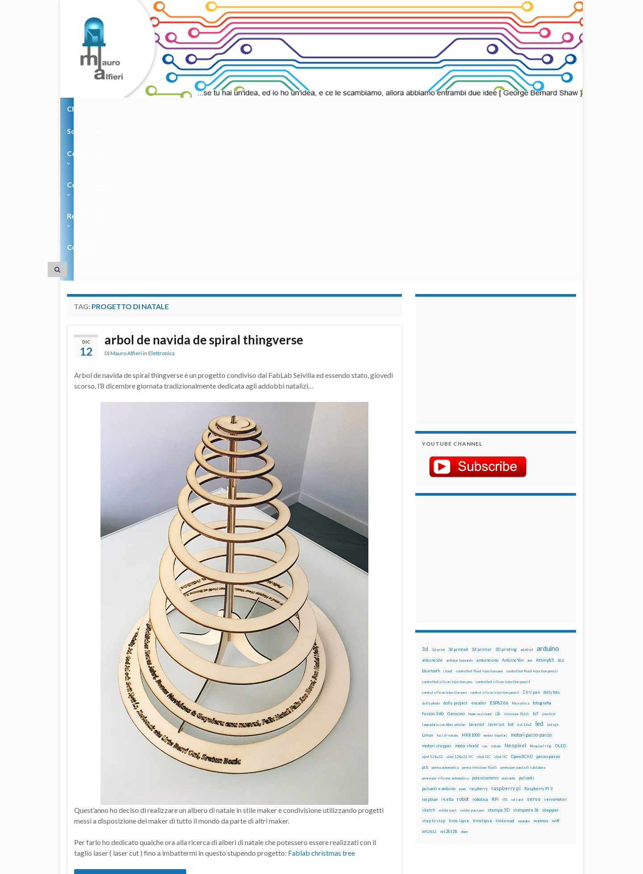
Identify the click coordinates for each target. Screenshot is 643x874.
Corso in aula (255, 108)
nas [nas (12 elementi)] (485, 585)
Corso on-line (192, 108)
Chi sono (83, 108)
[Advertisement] (478, 198)
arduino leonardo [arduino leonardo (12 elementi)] (459, 499)
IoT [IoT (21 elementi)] (536, 553)
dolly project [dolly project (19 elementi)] (455, 542)
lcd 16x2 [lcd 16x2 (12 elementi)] (524, 564)
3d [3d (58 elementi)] (425, 488)
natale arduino (183, 777)
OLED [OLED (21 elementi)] (560, 585)
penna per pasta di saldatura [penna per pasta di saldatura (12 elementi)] (523, 607)
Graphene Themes (142, 863)
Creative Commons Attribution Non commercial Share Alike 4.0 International (391, 832)
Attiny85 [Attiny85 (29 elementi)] (545, 499)
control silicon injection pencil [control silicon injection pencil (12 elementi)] (494, 532)
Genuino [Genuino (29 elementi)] (456, 552)
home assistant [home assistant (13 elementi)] (480, 553)
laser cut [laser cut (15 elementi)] (496, 563)
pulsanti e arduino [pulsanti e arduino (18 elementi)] (438, 627)
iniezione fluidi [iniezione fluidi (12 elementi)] (516, 553)
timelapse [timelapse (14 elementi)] (482, 660)
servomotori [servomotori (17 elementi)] (555, 638)
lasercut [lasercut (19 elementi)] (476, 563)
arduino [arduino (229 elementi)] (548, 488)
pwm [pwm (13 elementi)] (462, 628)
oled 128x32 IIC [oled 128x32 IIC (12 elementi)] (460, 596)
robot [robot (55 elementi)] (463, 638)
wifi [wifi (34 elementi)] (555, 660)
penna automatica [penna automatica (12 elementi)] (445, 607)
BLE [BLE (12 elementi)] (561, 499)
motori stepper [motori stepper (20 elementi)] (436, 585)
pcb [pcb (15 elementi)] (425, 606)
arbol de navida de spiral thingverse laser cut (154, 770)
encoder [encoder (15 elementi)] (478, 542)
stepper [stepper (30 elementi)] (550, 649)
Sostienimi (134, 108)
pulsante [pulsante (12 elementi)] (508, 617)
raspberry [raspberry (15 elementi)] (478, 627)
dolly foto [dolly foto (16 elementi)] (551, 531)
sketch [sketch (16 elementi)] (428, 649)
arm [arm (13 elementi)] (529, 499)
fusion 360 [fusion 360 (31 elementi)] (433, 552)
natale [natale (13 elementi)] (496, 585)
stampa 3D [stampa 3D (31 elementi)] (498, 649)
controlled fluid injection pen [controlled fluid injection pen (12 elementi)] (479, 510)
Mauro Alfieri (126, 194)
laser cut (128, 777)
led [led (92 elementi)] (539, 563)
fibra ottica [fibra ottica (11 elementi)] (520, 542)
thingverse (109, 784)
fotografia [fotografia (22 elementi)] (542, 542)
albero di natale (106, 762)
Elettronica (161, 194)
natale (152, 777)
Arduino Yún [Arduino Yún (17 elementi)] (512, 499)
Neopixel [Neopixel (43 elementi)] (515, 585)
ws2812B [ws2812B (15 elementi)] (448, 670)
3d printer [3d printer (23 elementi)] (482, 488)
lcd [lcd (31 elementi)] (511, 563)
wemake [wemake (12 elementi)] (524, 660)
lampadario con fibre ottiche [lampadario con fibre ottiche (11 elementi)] (443, 564)
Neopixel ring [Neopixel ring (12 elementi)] (540, 585)
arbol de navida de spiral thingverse (211, 180)
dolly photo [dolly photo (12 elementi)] (431, 542)
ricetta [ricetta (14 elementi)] (447, 639)
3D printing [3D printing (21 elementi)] (506, 488)
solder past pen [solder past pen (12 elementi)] (472, 649)
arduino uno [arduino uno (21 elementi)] (487, 499)
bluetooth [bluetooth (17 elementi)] (431, 510)
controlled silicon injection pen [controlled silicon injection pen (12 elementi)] (447, 521)
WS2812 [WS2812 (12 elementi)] (429, 671)
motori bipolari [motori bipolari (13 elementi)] (495, 574)
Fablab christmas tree (321, 692)
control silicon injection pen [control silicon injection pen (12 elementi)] (444, 532)
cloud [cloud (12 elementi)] (447, 510)
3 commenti (378, 762)
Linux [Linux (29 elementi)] (427, 574)
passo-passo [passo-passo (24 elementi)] (548, 595)
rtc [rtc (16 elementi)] (505, 638)
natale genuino (228, 777)
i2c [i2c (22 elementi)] (498, 553)
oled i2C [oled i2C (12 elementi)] (484, 596)
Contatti (370, 108)
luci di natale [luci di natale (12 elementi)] (447, 574)
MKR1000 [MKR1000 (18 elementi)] (471, 574)
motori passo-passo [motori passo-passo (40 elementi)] (531, 574)
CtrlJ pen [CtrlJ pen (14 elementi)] (531, 532)
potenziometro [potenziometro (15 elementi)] (485, 617)
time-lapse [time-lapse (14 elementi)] (459, 660)
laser (106, 777)
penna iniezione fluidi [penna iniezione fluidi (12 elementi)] (479, 607)
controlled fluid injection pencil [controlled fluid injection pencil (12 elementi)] (532, 510)
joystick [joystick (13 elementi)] (548, 553)
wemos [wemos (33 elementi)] (541, 660)
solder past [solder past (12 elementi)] (447, 649)
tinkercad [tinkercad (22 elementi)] (505, 660)
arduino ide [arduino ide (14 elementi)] (432, 499)
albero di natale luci (157, 762)
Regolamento (317, 108)
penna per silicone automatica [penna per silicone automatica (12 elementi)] (445, 617)
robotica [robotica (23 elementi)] (480, 638)
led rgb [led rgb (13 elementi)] (553, 564)
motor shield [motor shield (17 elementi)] (467, 585)
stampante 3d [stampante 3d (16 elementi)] (526, 649)
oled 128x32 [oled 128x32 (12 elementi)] (432, 596)
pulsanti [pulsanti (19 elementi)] (526, 617)
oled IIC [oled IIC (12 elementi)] (500, 596)
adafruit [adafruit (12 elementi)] (526, 489)
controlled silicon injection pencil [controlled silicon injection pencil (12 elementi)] (503, 521)
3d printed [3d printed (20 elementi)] (458, 488)
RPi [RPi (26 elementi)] (495, 638)
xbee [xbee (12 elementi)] (464, 671)
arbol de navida (208, 762)
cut (225, 770)
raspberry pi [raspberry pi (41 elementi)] (506, 627)
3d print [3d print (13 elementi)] (438, 489)
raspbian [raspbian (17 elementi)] (430, 638)
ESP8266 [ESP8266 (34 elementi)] (499, 542)
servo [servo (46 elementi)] (533, 638)
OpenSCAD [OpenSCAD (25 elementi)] (522, 595)
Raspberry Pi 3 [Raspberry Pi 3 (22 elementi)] (538, 627)
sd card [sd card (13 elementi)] (517, 639)
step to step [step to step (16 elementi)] (433, 660)
